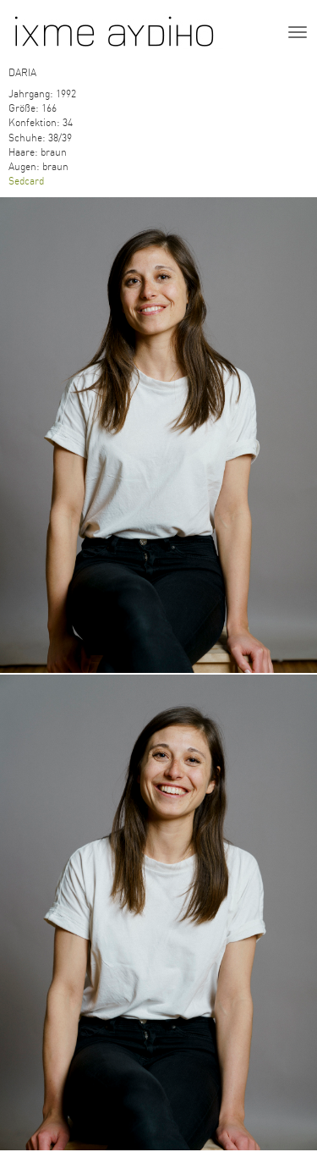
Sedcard (26, 181)
